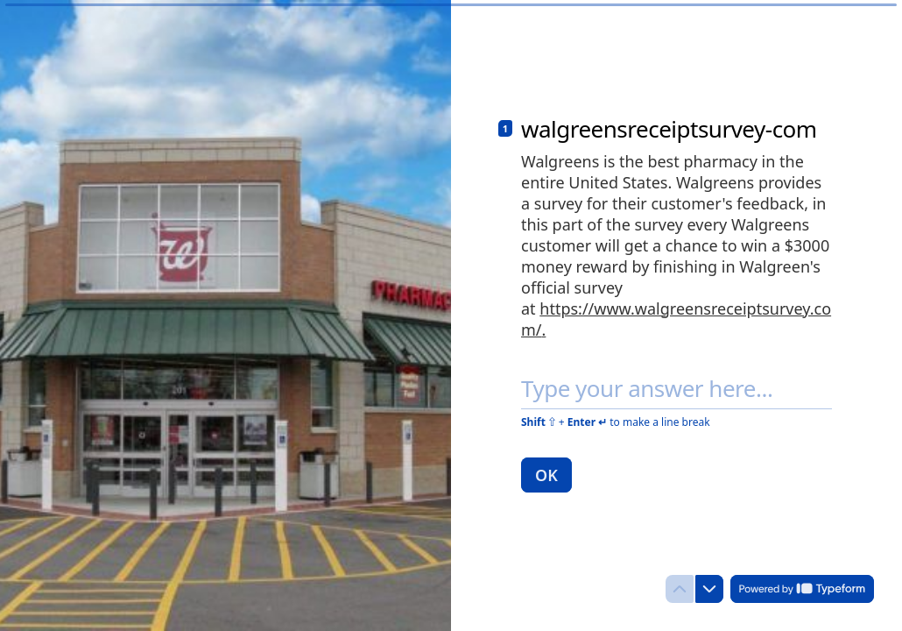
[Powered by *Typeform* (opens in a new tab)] (802, 589)
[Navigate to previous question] (680, 589)
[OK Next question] (546, 475)
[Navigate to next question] (709, 589)
